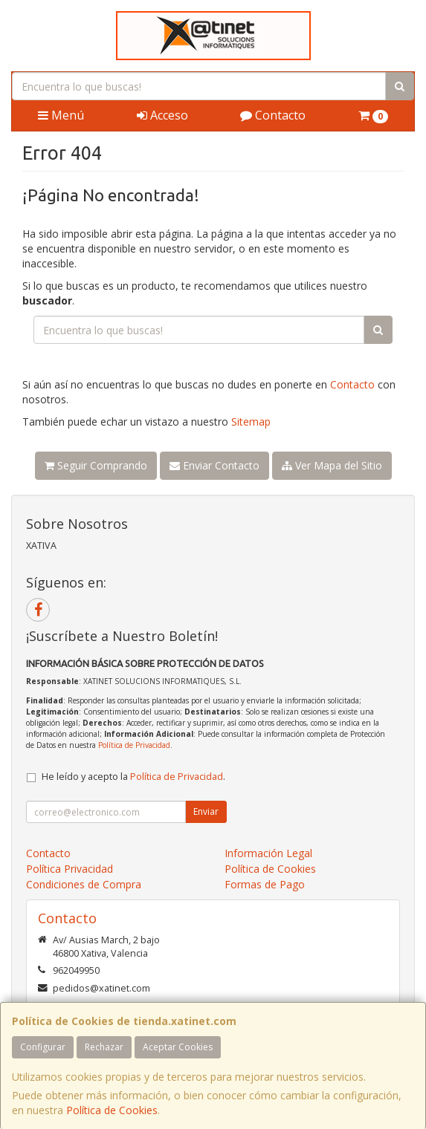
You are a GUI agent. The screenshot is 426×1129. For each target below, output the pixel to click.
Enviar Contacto (214, 465)
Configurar (42, 1047)
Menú (61, 115)
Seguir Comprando (96, 465)
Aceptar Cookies (178, 1047)
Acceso (162, 115)
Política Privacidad (69, 869)
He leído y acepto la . (133, 776)
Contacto (273, 115)
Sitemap (251, 421)
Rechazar (104, 1047)
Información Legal (268, 853)
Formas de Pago (265, 884)
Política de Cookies (112, 1110)
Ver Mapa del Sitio (332, 465)
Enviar (206, 811)
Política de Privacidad (134, 745)
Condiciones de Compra (83, 884)
